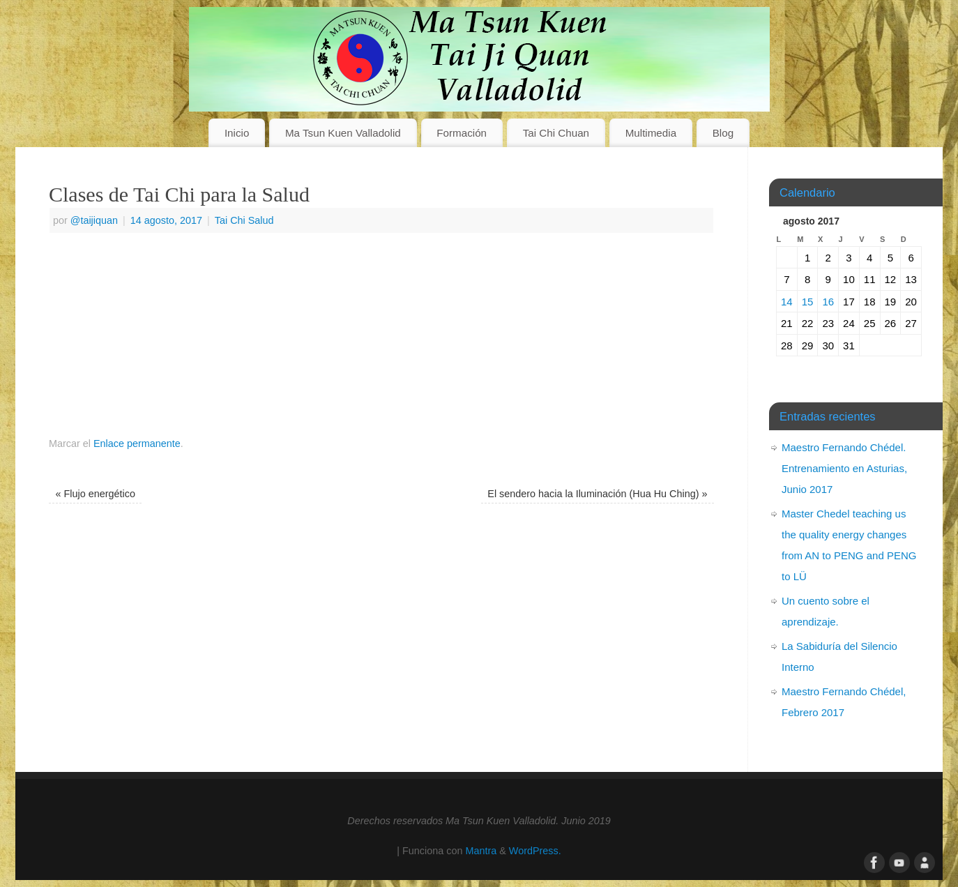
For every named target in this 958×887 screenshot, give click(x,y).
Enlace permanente (137, 443)
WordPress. (535, 850)
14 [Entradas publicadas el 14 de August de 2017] (787, 302)
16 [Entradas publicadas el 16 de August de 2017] (828, 302)
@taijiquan (94, 220)
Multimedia (650, 133)
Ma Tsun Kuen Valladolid (343, 133)
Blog (723, 133)
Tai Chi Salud (244, 220)
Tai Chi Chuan (556, 133)
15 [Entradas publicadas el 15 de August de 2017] (808, 302)
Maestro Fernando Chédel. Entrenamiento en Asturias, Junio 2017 (844, 468)
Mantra (480, 850)
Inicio (237, 133)
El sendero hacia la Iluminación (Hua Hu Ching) (597, 493)
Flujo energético (95, 493)
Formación (461, 133)
